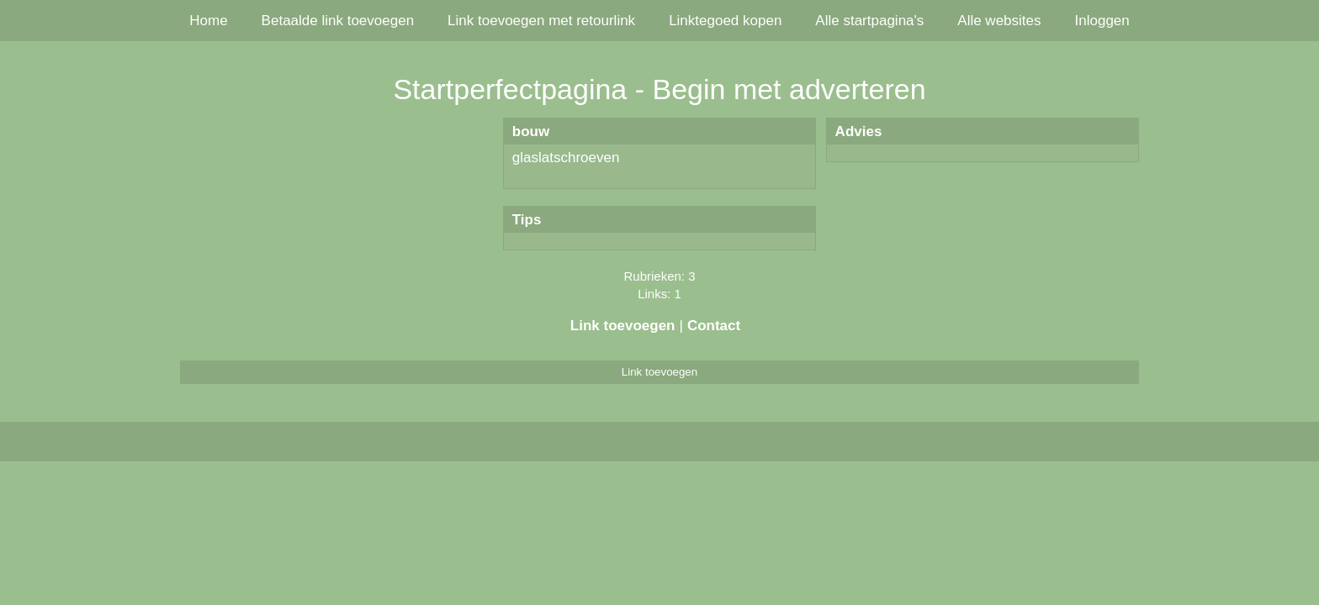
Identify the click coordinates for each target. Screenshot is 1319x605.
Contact (713, 326)
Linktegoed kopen (725, 21)
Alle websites (999, 21)
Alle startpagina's (869, 21)
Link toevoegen (622, 326)
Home (208, 21)
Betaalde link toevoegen (338, 21)
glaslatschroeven (566, 158)
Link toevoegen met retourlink (541, 21)
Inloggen (1102, 21)
